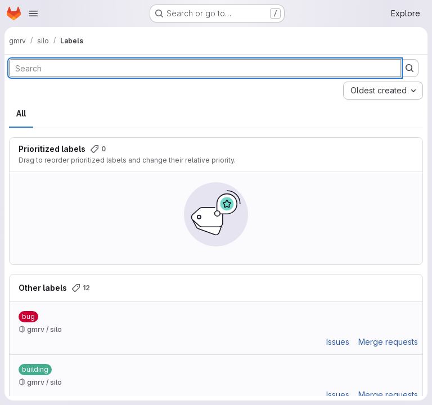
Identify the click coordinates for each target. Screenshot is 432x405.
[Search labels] (205, 68)
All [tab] (21, 113)
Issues (337, 341)
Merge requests (388, 341)
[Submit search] (409, 68)
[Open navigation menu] (33, 13)
